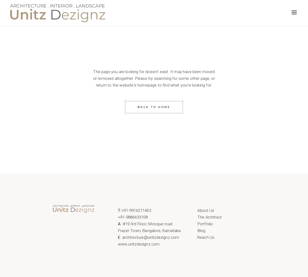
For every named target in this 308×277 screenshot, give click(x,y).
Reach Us (205, 237)
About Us (205, 210)
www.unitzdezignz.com (139, 244)
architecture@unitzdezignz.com (150, 237)
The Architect (209, 217)
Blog (201, 230)
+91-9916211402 (136, 210)
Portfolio (205, 223)
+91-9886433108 (133, 217)
